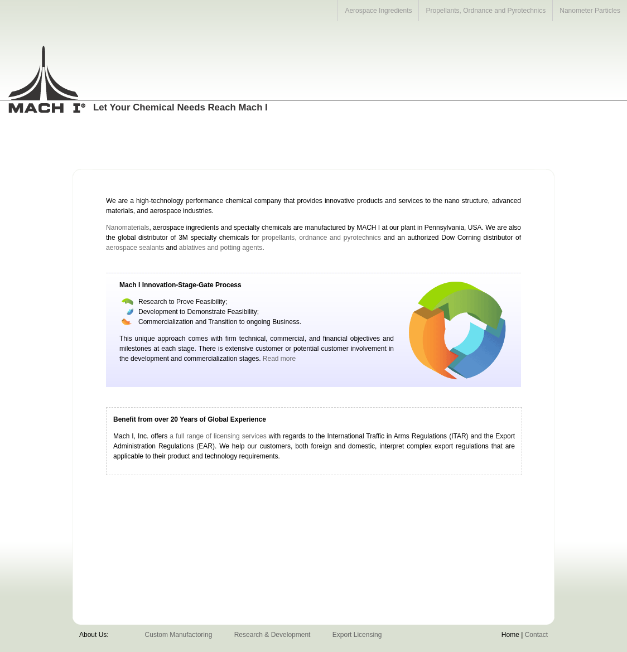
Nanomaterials (127, 227)
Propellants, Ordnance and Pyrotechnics (486, 11)
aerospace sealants (135, 248)
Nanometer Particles (590, 11)
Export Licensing (357, 635)
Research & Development (272, 635)
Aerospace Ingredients (378, 11)
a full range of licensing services (218, 436)
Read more (279, 359)
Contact (536, 635)
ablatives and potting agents (220, 248)
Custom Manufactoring (179, 635)
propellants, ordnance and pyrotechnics (322, 238)
